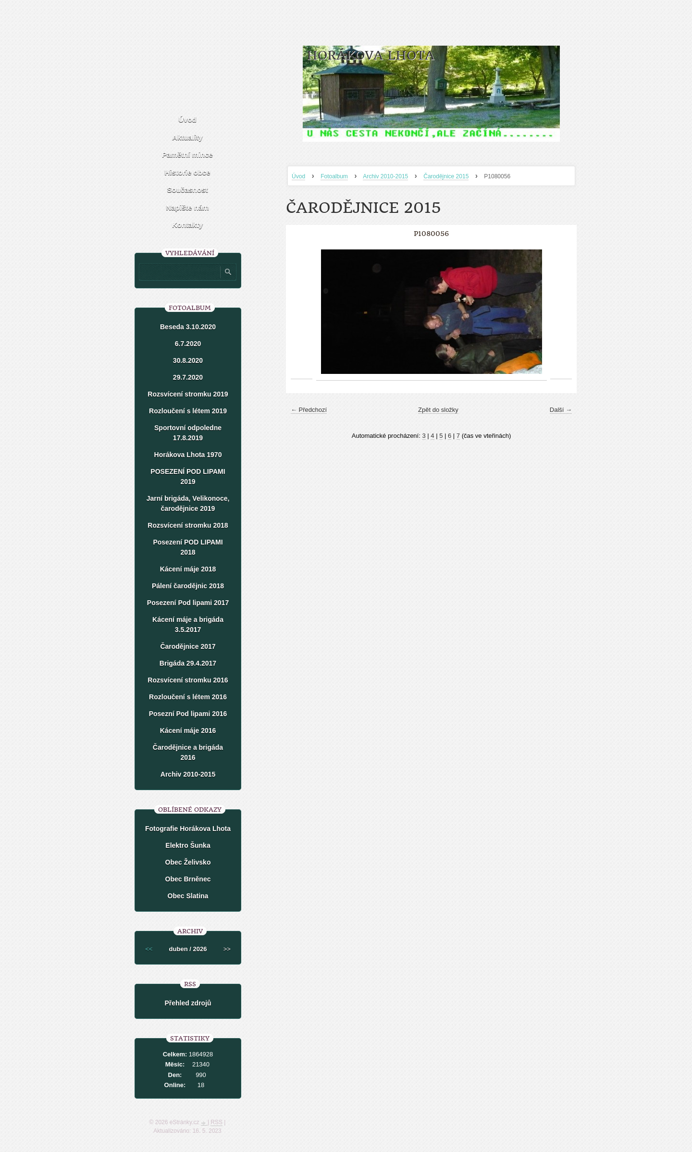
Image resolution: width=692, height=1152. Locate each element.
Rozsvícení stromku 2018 (188, 525)
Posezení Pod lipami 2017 (188, 603)
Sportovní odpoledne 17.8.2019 (188, 433)
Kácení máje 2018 (188, 569)
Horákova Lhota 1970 (188, 454)
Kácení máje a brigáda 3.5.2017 (187, 624)
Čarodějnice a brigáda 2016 (188, 752)
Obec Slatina (188, 896)
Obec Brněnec (188, 879)
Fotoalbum (334, 176)
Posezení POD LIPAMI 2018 (187, 547)
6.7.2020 (188, 343)
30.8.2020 (188, 360)
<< (148, 949)
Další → (561, 409)
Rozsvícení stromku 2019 (188, 394)
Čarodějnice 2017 (187, 646)
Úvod (298, 176)
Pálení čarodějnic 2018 (188, 586)
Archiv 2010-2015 (385, 176)
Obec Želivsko (188, 862)
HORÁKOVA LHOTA (370, 55)
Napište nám (187, 207)
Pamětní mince (187, 154)
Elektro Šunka (187, 845)
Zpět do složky (438, 409)
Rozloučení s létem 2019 (188, 411)
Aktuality (187, 137)
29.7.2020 (188, 377)
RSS (216, 1122)
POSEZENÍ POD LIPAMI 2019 (187, 476)
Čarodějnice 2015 (446, 176)
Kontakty (187, 225)
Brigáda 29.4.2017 (188, 663)
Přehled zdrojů (187, 1003)
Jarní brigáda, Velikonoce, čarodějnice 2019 (188, 503)
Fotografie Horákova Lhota (188, 828)
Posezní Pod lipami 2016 (188, 714)
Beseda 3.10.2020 (188, 327)
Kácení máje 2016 (188, 730)
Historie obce (187, 172)
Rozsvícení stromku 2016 (188, 680)
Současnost (187, 190)
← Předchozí (309, 409)
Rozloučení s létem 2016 (188, 697)
